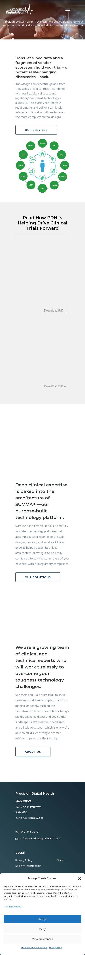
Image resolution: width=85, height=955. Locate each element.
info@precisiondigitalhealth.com (40, 838)
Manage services (13, 907)
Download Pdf (55, 310)
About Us (33, 751)
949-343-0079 (29, 832)
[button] (79, 878)
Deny (42, 929)
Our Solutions (38, 577)
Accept (42, 919)
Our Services (36, 130)
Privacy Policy (55, 948)
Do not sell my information (34, 948)
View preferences (42, 939)
